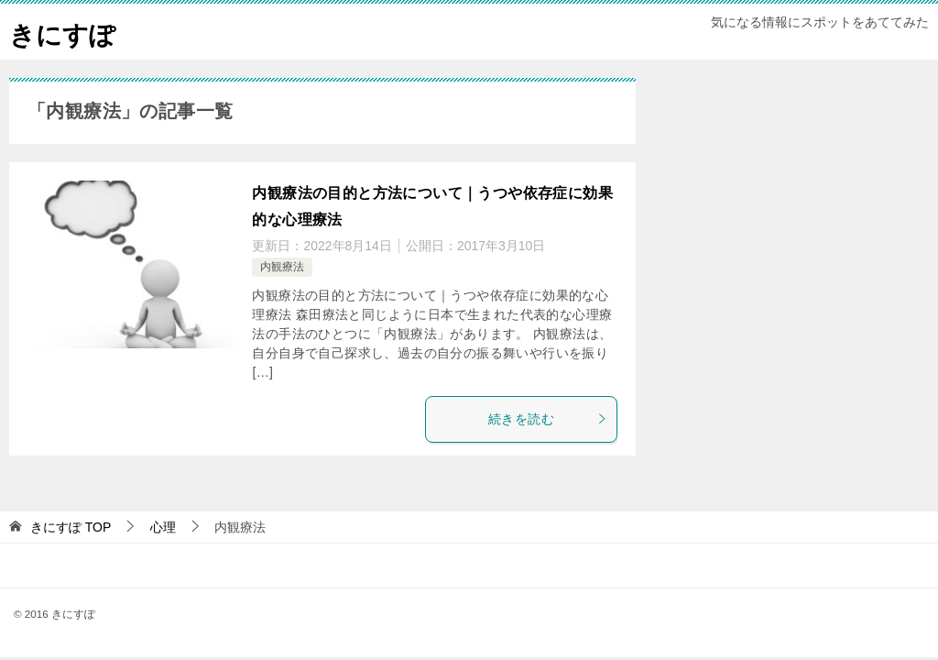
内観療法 (282, 266)
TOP (70, 527)
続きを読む (547, 419)
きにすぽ (66, 31)
